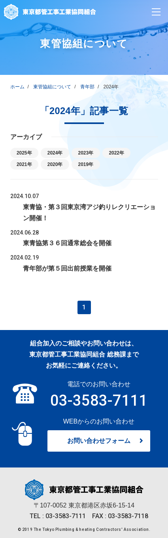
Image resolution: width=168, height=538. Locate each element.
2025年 (25, 153)
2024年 (57, 153)
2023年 (90, 153)
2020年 (57, 164)
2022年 (123, 153)
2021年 (25, 164)
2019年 (90, 164)
